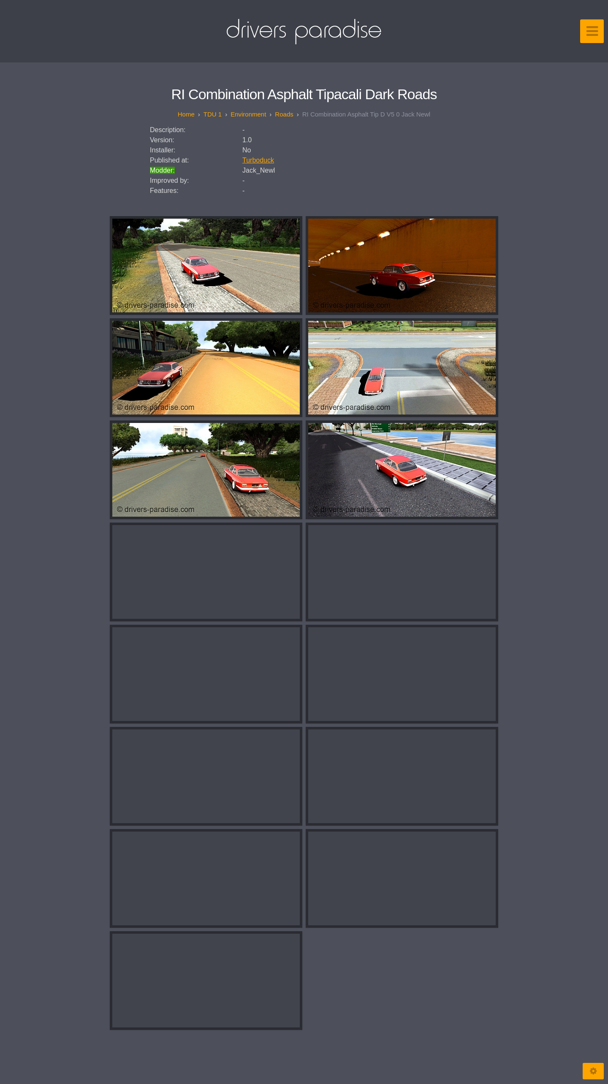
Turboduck (258, 160)
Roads (284, 114)
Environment (248, 114)
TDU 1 (213, 114)
